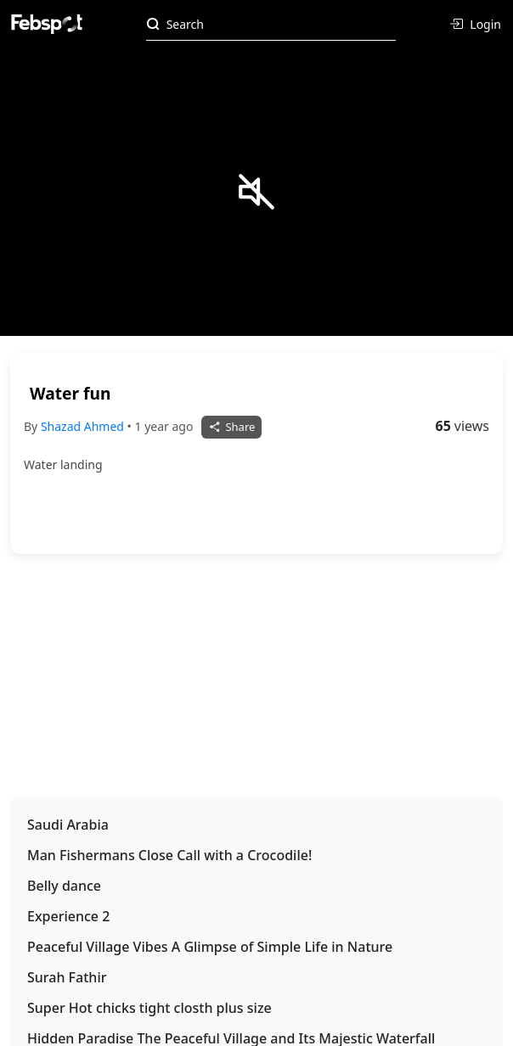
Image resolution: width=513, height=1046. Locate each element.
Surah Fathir (66, 977)
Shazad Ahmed (84, 426)
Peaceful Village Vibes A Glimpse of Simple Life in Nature (209, 946)
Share (231, 426)
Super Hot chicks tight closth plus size (149, 1007)
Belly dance (64, 885)
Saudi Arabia (68, 824)
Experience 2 (68, 916)
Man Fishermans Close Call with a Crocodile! (169, 855)
